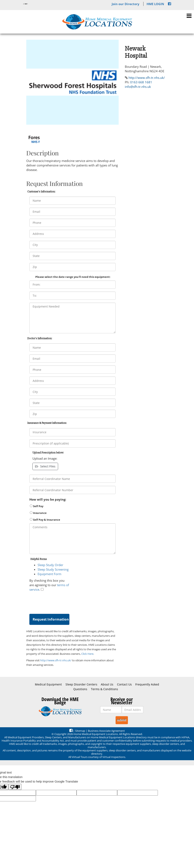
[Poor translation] (15, 787)
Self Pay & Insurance (45, 519)
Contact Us (124, 684)
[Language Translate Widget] (25, 3)
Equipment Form (49, 574)
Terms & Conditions (104, 689)
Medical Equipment (48, 684)
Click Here (87, 654)
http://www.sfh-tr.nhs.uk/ (55, 660)
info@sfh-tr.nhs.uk (138, 87)
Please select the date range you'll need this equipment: (72, 277)
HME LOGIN (155, 4)
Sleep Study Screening (53, 569)
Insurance (38, 513)
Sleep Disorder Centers (81, 684)
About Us (107, 684)
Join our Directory (125, 4)
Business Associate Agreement (106, 731)
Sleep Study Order (50, 565)
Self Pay (36, 506)
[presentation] (60, 602)
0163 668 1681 (141, 82)
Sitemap (80, 731)
